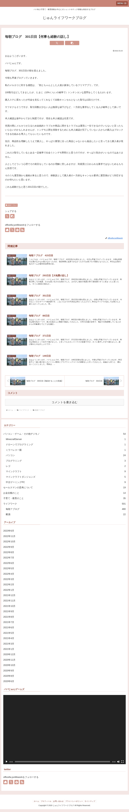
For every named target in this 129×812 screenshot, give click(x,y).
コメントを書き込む (65, 405)
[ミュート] (118, 764)
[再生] (6, 764)
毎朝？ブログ (11, 205)
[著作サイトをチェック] (7, 230)
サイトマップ (92, 804)
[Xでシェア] (57, 43)
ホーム (34, 804)
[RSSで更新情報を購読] (22, 230)
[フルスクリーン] (122, 764)
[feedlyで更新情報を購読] (17, 230)
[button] (72, 43)
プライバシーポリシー (75, 804)
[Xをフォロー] (12, 230)
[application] (64, 732)
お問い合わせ (58, 804)
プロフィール (45, 804)
